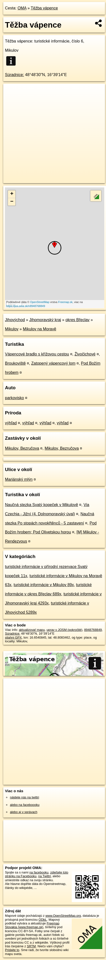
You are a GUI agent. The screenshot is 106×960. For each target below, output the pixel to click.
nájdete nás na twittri (24, 797)
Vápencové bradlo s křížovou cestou (37, 354)
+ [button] (11, 194)
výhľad (11, 423)
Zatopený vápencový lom (53, 363)
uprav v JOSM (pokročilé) (64, 630)
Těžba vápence (44, 8)
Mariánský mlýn (19, 479)
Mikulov (11, 329)
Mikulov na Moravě (39, 329)
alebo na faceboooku (24, 805)
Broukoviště (15, 363)
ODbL (42, 919)
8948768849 (93, 630)
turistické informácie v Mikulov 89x (44, 585)
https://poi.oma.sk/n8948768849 (25, 306)
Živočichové (84, 354)
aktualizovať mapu (32, 630)
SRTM (31, 946)
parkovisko (14, 398)
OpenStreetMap (39, 302)
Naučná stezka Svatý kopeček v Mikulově (41, 505)
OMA (22, 8)
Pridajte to (12, 950)
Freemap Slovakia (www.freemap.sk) (32, 925)
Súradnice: (14, 75)
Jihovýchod (15, 320)
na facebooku (38, 872)
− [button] (11, 202)
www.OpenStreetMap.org (63, 915)
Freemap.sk (65, 302)
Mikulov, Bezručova (22, 448)
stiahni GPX (13, 637)
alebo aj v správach (23, 812)
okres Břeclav (78, 320)
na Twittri (44, 876)
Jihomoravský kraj (45, 320)
